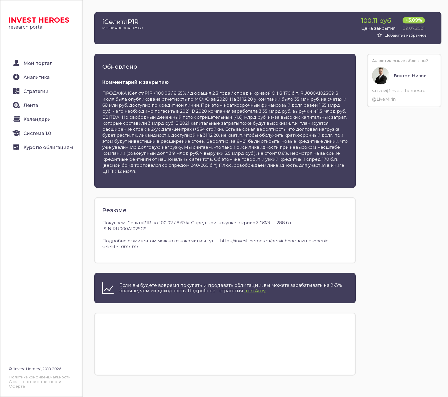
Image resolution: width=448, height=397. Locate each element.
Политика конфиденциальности (40, 377)
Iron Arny (255, 290)
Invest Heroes (39, 20)
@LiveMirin (384, 99)
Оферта (17, 386)
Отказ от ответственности (35, 381)
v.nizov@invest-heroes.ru (398, 90)
